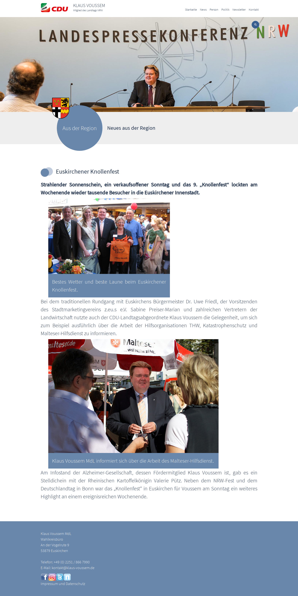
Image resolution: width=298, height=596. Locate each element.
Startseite (191, 9)
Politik (225, 9)
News (203, 9)
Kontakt (254, 9)
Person (214, 9)
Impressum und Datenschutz (63, 583)
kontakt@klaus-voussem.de (73, 567)
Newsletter (239, 9)
